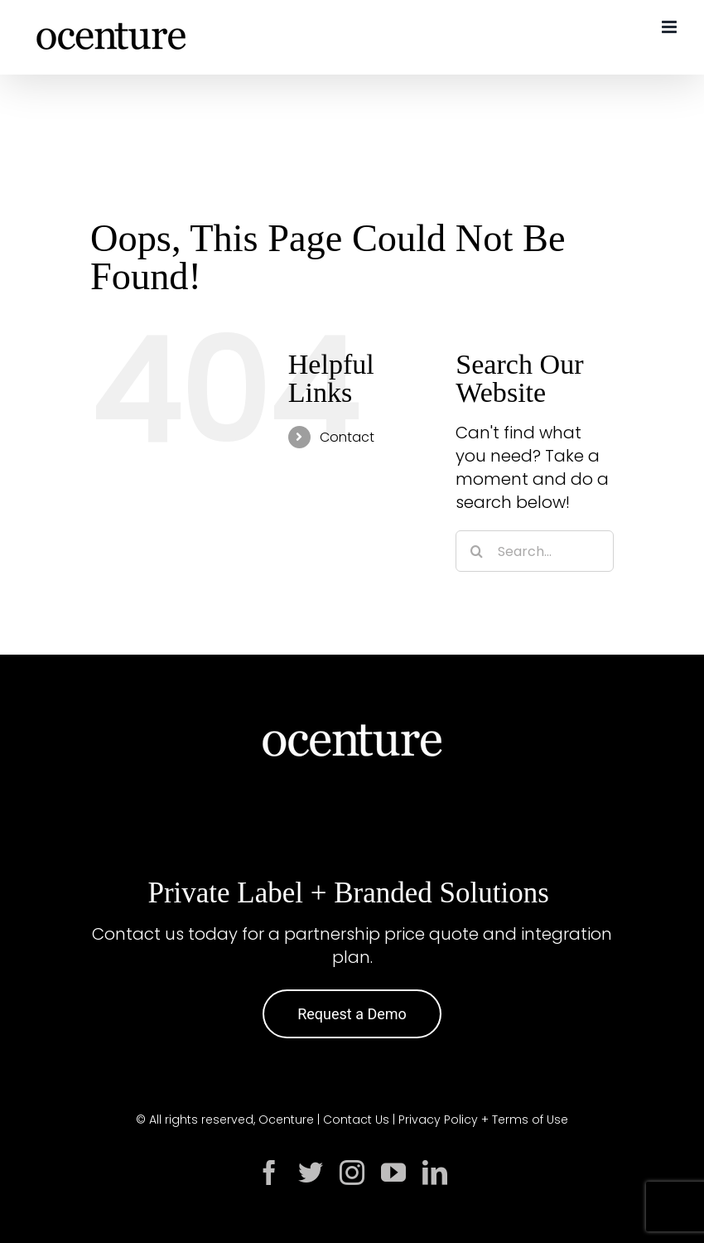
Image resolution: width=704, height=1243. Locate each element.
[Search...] (535, 551)
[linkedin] (434, 1172)
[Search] (476, 551)
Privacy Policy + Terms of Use (483, 1119)
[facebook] (269, 1172)
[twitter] (310, 1172)
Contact (347, 437)
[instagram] (352, 1172)
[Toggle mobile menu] (670, 27)
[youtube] (393, 1172)
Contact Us (356, 1119)
